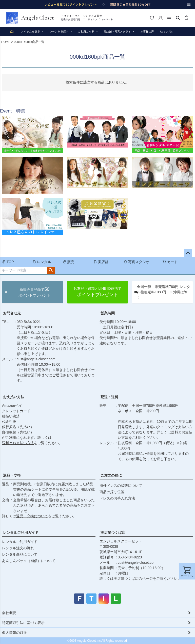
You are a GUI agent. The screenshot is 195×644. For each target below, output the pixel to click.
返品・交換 (12, 475)
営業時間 (108, 313)
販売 (68, 262)
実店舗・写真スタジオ (119, 31)
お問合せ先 (12, 313)
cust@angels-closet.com (36, 359)
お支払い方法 (13, 397)
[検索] (177, 17)
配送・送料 (109, 397)
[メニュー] (188, 4)
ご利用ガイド (88, 31)
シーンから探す (60, 31)
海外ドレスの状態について (121, 486)
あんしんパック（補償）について (28, 561)
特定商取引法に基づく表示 (23, 623)
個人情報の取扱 (14, 633)
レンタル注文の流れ (18, 548)
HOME (5, 42)
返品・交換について (32, 516)
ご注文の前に (111, 475)
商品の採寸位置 (112, 492)
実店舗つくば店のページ (133, 578)
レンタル (41, 262)
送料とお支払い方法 (18, 443)
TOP (8, 262)
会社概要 (9, 613)
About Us (166, 31)
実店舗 (100, 262)
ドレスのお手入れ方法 (117, 498)
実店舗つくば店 (113, 532)
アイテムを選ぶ (32, 31)
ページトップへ (188, 253)
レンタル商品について (19, 554)
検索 (51, 270)
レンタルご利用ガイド (20, 532)
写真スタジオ (136, 262)
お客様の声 (147, 31)
